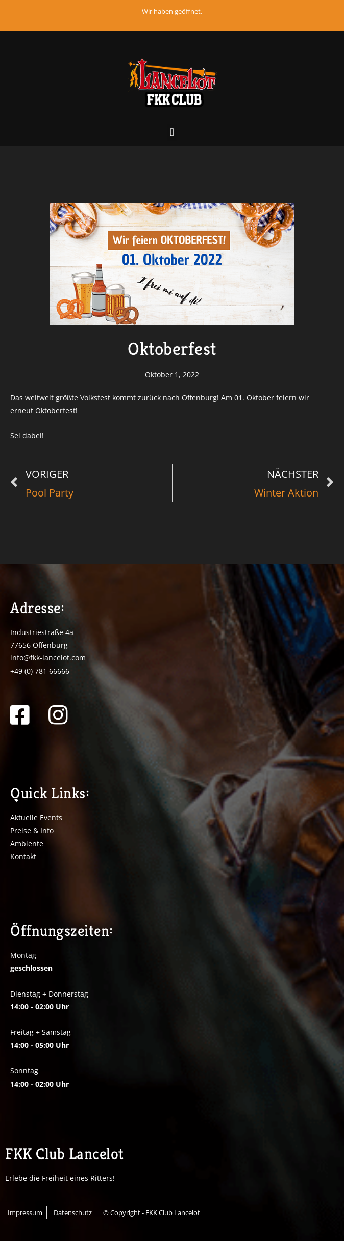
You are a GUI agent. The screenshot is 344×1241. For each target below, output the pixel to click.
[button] (172, 132)
